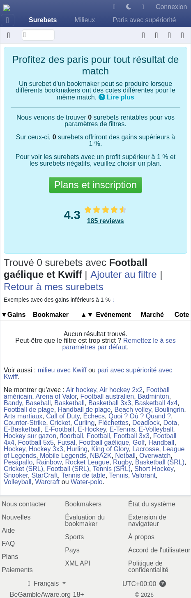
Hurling (77, 449)
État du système (151, 504)
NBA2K (100, 455)
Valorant (144, 475)
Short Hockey (153, 468)
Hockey (14, 449)
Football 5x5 (36, 442)
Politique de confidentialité (148, 566)
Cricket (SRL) (23, 468)
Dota (170, 422)
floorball (71, 435)
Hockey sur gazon (30, 435)
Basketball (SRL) (159, 462)
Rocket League (87, 462)
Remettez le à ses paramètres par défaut (119, 344)
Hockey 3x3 (46, 449)
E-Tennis (122, 429)
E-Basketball (22, 429)
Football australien (107, 396)
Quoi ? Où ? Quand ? (139, 416)
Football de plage (29, 409)
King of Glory (110, 449)
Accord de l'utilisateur (159, 550)
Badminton (153, 396)
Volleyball (18, 481)
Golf (139, 442)
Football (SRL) (68, 468)
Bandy (13, 402)
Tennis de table (83, 475)
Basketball (69, 402)
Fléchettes (113, 422)
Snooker (16, 475)
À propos (141, 536)
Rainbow (48, 462)
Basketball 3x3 (109, 402)
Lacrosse (145, 449)
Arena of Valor (55, 396)
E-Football (59, 429)
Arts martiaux (23, 416)
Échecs (94, 416)
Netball (125, 455)
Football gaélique (104, 442)
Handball (161, 442)
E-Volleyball (156, 429)
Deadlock (146, 422)
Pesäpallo (18, 462)
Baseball (38, 402)
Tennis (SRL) (112, 468)
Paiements (17, 569)
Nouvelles (16, 517)
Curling (84, 422)
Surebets (43, 19)
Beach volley (133, 409)
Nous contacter (24, 504)
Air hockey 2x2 (121, 389)
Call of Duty (63, 416)
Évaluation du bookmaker (85, 520)
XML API (77, 563)
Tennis (118, 475)
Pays (72, 550)
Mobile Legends (63, 455)
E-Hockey (92, 429)
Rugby (122, 462)
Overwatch (154, 455)
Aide (8, 530)
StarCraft (45, 475)
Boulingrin (169, 409)
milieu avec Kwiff (62, 370)
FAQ (8, 543)
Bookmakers (83, 504)
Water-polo (87, 481)
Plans (10, 556)
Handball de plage (84, 409)
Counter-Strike (25, 422)
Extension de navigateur (147, 520)
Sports (74, 536)
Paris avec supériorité (144, 19)
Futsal (67, 442)
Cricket (60, 422)
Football (98, 435)
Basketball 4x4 (156, 402)
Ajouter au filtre (123, 274)
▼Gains (13, 314)
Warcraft (47, 481)
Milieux (85, 19)
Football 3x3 (132, 435)
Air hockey (81, 389)
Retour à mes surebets (54, 286)
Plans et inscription (95, 184)
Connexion (171, 6)
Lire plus (120, 97)
